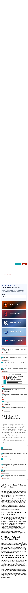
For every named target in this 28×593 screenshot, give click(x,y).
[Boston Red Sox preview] (14, 314)
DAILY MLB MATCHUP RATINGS (14, 381)
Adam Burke (5, 371)
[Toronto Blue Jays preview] (14, 340)
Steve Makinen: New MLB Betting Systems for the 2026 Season (14, 395)
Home (2, 274)
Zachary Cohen (6, 365)
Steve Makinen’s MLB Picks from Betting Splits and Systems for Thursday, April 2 (13, 408)
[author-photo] (3, 352)
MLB (3, 348)
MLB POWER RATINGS (12, 382)
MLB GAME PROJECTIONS (10, 380)
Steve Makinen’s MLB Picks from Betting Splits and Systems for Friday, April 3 (13, 388)
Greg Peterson (7, 352)
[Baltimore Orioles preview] (14, 305)
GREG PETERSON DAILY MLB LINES (12, 379)
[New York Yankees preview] (14, 323)
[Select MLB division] (14, 296)
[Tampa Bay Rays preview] (14, 332)
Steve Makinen (7, 391)
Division (3, 294)
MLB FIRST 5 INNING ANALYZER (14, 383)
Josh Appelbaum (6, 360)
